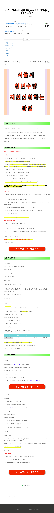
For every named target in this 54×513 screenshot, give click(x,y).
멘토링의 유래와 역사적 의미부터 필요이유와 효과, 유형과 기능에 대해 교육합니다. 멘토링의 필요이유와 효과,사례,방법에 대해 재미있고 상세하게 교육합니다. (23, 25)
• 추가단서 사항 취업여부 (10, 47)
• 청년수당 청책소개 (9, 42)
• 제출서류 (8, 55)
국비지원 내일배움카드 (10, 31)
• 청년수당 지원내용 (9, 43)
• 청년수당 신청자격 (9, 45)
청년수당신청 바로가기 (27, 249)
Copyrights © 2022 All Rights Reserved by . (33, 509)
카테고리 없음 (27, 8)
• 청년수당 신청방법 (9, 50)
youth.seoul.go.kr (17, 364)
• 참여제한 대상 (9, 48)
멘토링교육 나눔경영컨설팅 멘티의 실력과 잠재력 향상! (17, 23)
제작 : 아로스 (17, 509)
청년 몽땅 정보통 (12, 408)
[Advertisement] (27, 485)
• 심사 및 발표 (8, 53)
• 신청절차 (8, 51)
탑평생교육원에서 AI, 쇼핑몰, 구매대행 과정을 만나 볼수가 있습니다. (18, 33)
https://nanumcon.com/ (9, 21)
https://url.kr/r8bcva (35, 380)
